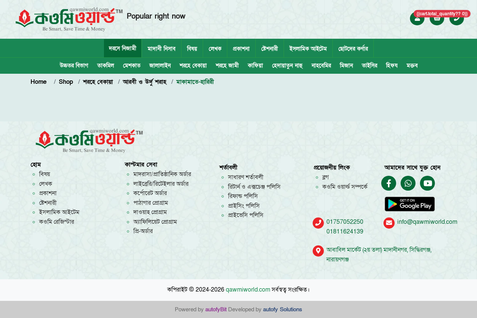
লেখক (215, 49)
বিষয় (192, 49)
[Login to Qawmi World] (417, 18)
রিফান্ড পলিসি (243, 196)
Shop (66, 82)
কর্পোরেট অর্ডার (150, 193)
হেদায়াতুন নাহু (287, 65)
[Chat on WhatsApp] (408, 184)
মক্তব (412, 65)
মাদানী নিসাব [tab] (162, 49)
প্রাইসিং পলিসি (244, 206)
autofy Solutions (282, 309)
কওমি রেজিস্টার (56, 222)
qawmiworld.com (248, 290)
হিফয (392, 65)
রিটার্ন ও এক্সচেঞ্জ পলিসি (254, 187)
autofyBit (216, 309)
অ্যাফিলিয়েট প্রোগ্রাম (155, 222)
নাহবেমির (321, 65)
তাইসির (369, 65)
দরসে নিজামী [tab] (122, 48)
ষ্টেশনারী (269, 49)
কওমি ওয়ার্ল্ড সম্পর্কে (344, 187)
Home (40, 82)
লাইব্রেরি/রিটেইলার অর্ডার (161, 184)
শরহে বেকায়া (193, 65)
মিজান (346, 65)
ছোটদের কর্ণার (353, 49)
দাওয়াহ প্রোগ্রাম (150, 212)
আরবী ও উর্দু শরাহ (144, 82)
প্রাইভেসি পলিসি (245, 215)
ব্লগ (325, 177)
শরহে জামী (227, 65)
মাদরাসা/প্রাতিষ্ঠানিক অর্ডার (162, 174)
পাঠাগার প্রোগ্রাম (150, 203)
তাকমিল (105, 65)
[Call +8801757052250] (457, 18)
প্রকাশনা (241, 49)
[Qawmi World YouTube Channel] (427, 184)
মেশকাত (131, 65)
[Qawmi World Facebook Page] (388, 184)
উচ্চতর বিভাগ (74, 65)
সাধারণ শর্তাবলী (245, 177)
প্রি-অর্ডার (143, 231)
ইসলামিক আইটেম (308, 49)
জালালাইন (160, 65)
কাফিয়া (255, 65)
